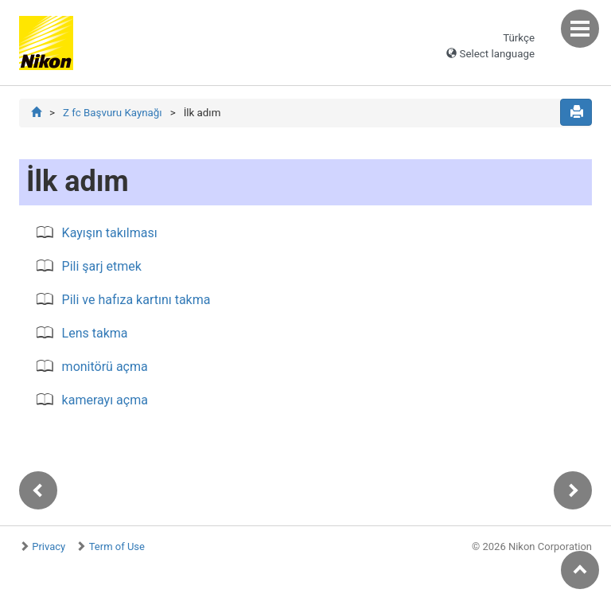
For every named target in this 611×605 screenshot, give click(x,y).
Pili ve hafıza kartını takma (136, 299)
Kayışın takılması (110, 232)
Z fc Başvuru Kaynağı (112, 113)
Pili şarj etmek (102, 266)
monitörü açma (105, 366)
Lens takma (95, 333)
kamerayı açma (105, 400)
